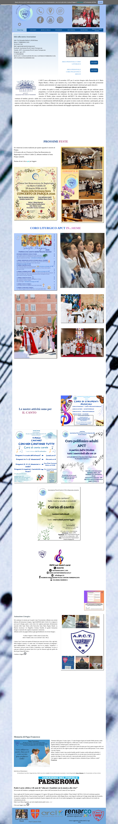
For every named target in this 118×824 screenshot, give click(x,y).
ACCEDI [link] (94, 62)
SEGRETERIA (84, 30)
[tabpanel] (35, 47)
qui (28, 161)
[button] (60, 7)
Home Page (20, 30)
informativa (80, 2)
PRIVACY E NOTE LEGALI (97, 30)
